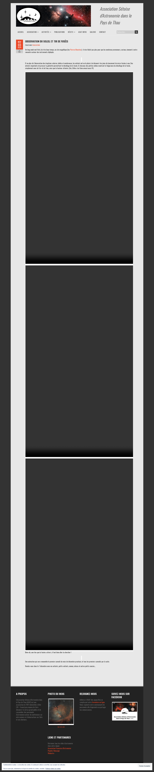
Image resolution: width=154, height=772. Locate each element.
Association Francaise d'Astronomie (59, 748)
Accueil (21, 32)
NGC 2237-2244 (61, 727)
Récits (70, 32)
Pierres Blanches (75, 49)
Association (32, 32)
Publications (59, 32)
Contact (102, 32)
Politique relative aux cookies (53, 768)
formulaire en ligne (98, 702)
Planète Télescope (54, 751)
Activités (45, 32)
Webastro (51, 753)
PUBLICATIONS (36, 45)
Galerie (93, 32)
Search (136, 32)
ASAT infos (82, 32)
